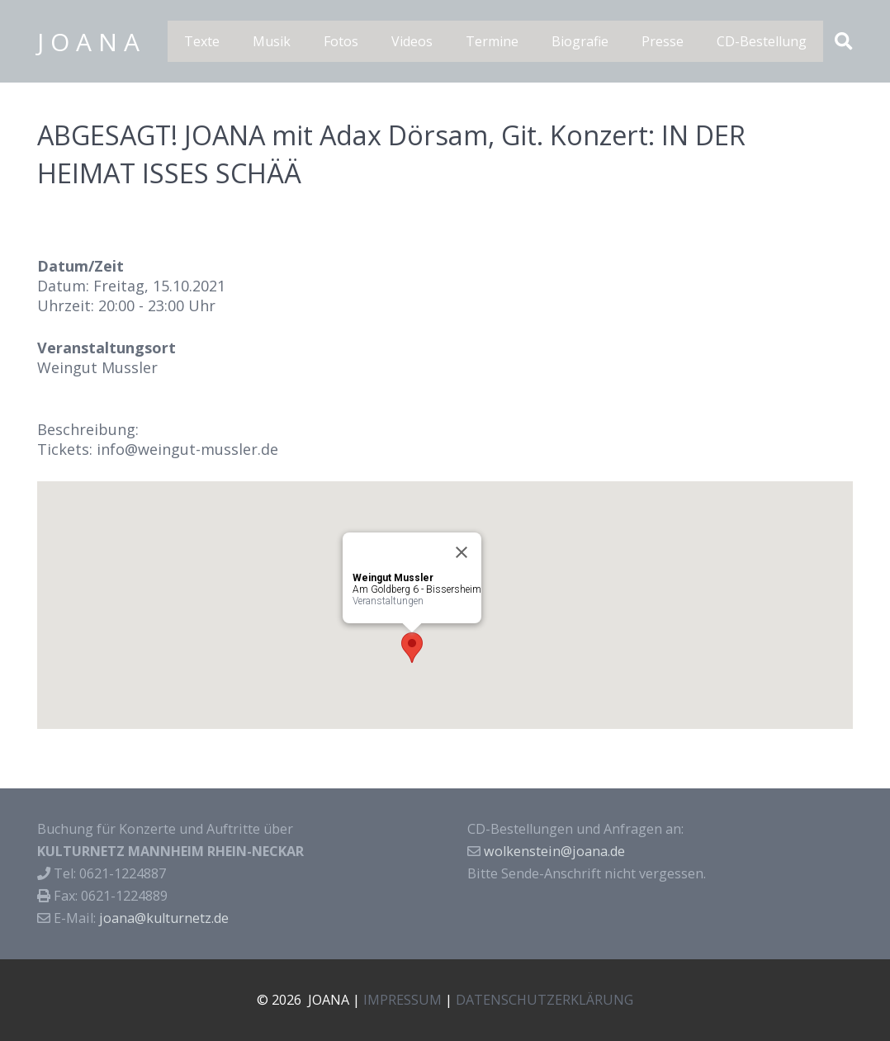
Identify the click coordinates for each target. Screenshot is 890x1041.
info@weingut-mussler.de (187, 449)
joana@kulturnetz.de (164, 918)
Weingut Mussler (97, 367)
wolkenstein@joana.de (554, 851)
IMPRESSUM (402, 1000)
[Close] (461, 552)
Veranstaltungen (388, 601)
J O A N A (88, 42)
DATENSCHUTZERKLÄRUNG (544, 1000)
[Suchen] (844, 41)
